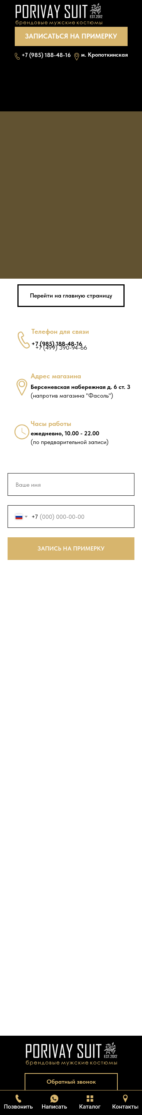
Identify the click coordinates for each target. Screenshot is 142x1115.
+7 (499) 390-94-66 (61, 347)
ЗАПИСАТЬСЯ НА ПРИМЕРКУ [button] (71, 36)
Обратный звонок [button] (71, 1081)
